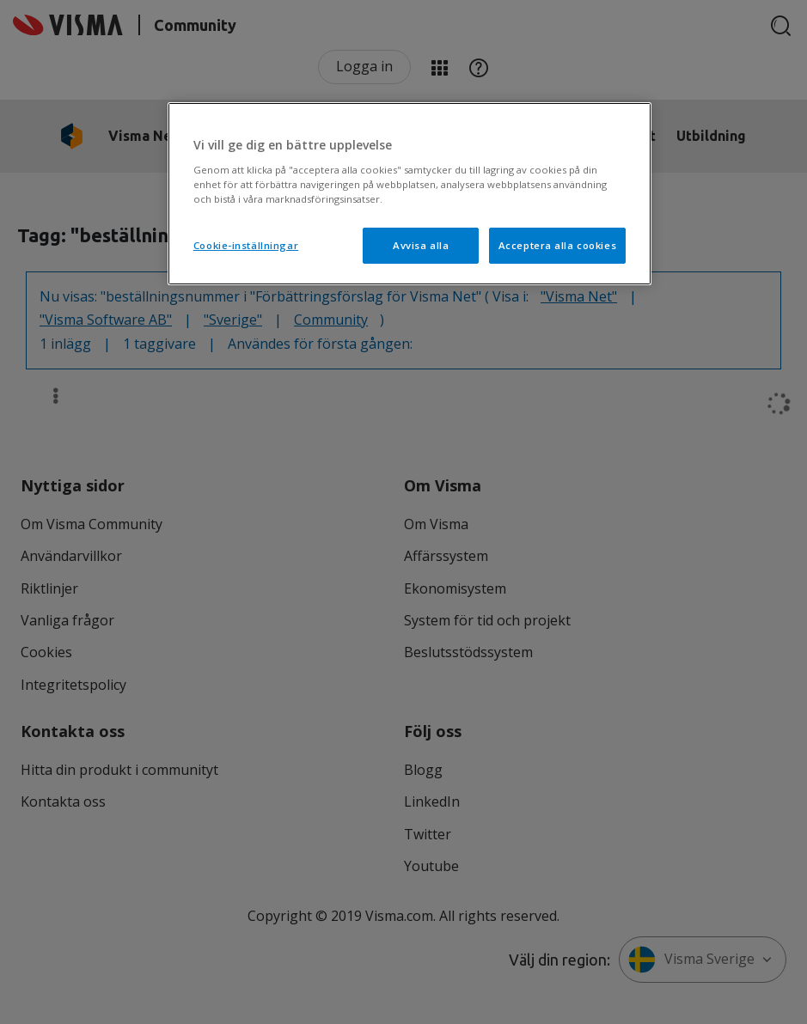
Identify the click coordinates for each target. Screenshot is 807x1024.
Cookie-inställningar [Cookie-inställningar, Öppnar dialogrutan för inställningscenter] (245, 245)
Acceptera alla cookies (557, 245)
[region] (409, 193)
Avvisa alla (421, 245)
